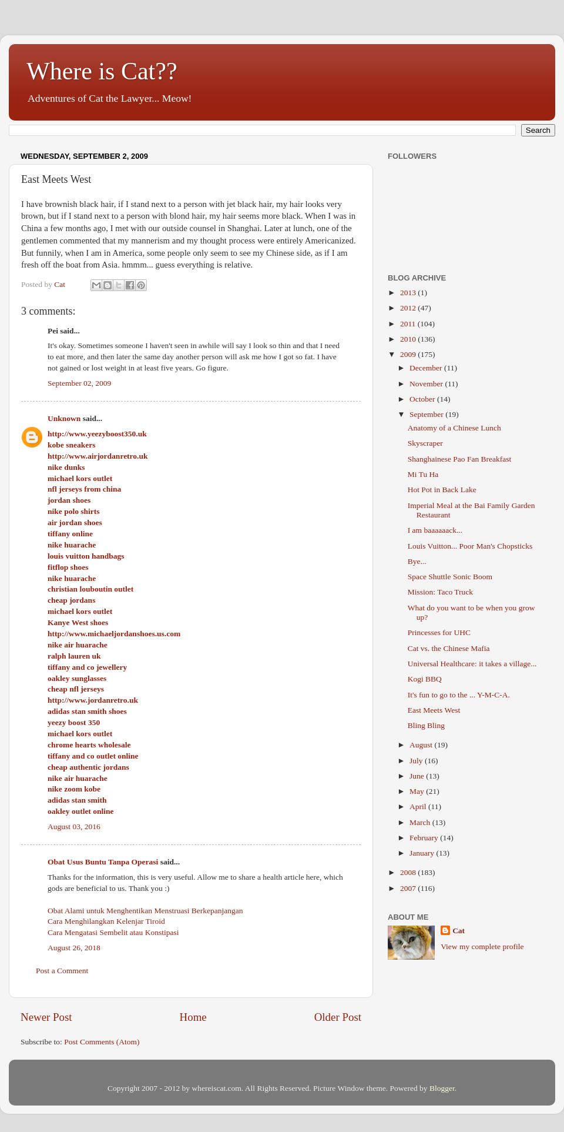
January (422, 853)
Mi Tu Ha (423, 474)
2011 (409, 323)
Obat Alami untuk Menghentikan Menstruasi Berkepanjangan (145, 910)
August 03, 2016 (74, 826)
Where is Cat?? (101, 71)
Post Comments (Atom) (101, 1041)
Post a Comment (62, 970)
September (427, 414)
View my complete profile (482, 946)
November (427, 383)
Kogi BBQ (425, 678)
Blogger (442, 1088)
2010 (409, 339)
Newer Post (46, 1017)
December (426, 367)
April (418, 806)
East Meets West (434, 710)
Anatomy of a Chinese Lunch (454, 427)
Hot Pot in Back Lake (442, 489)
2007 (409, 888)
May (417, 791)
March (420, 822)
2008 (409, 872)
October (423, 399)
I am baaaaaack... (435, 530)
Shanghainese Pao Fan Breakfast (460, 459)
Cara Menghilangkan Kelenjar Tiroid (106, 921)
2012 (409, 307)
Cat (458, 930)
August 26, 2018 (74, 947)
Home (193, 1017)
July (417, 760)
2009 (409, 354)
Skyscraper (425, 443)
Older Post (337, 1017)
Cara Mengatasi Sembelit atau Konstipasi (113, 932)
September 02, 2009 (79, 383)
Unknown (64, 418)
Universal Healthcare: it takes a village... (472, 663)
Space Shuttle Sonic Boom (450, 576)
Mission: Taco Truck (440, 591)
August (421, 744)
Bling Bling (426, 725)
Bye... (417, 561)
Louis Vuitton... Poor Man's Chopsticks (470, 546)
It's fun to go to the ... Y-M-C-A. (459, 694)
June (417, 776)
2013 (409, 292)
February (424, 837)
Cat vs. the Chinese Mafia (449, 648)
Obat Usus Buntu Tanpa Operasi (103, 861)
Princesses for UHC (439, 632)
